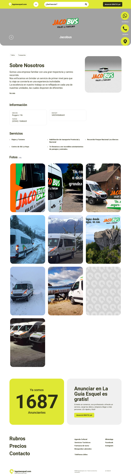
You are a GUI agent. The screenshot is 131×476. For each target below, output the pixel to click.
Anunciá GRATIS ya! (112, 4)
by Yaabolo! (108, 470)
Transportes (22, 55)
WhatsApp (109, 439)
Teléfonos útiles (81, 454)
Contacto (19, 453)
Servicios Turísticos (82, 442)
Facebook (109, 442)
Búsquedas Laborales (83, 449)
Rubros (17, 438)
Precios (17, 446)
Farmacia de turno (82, 446)
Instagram (109, 446)
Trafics (13, 55)
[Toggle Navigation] (35, 4)
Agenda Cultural (81, 439)
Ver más (12, 93)
